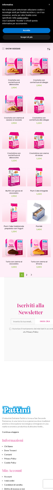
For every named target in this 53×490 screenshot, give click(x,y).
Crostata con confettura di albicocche (14, 82)
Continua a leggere (10, 432)
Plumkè (39, 226)
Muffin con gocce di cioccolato (14, 192)
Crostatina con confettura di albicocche (14, 155)
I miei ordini (9, 480)
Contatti (8, 454)
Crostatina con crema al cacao (39, 154)
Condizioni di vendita (13, 485)
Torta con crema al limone (39, 263)
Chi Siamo (8, 446)
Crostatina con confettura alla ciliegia (39, 119)
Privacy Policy (28, 332)
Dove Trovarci (10, 450)
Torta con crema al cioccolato (14, 263)
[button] (49, 4)
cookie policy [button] (22, 18)
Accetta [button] (26, 30)
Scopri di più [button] (26, 37)
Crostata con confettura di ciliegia (39, 81)
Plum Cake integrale (39, 191)
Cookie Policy (10, 462)
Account (8, 476)
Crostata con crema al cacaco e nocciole (14, 119)
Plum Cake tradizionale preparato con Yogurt (14, 227)
